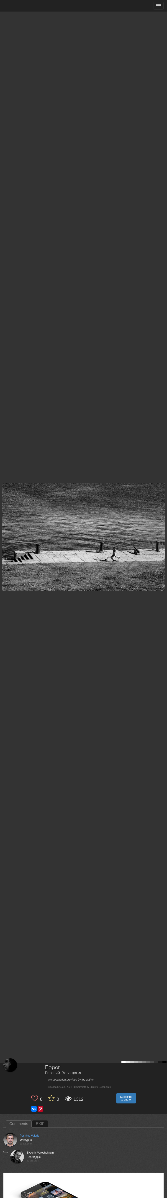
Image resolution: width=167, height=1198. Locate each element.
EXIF (40, 1124)
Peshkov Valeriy (29, 1135)
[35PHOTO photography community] (21, 6)
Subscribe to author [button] (126, 1098)
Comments (18, 1124)
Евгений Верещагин (63, 1073)
